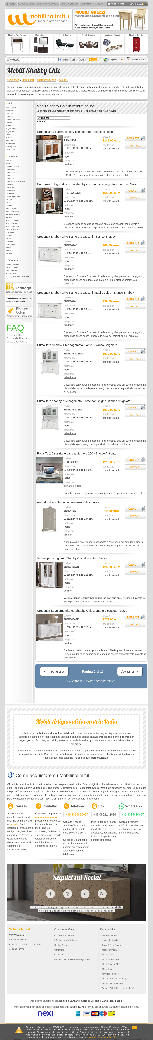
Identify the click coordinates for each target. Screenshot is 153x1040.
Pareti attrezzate (13, 214)
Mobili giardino (12, 211)
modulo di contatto (46, 817)
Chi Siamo (59, 954)
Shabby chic (11, 146)
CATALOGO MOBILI (26, 4)
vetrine (68, 590)
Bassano (9, 110)
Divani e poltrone (13, 196)
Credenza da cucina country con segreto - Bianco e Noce (75, 131)
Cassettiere (11, 169)
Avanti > (130, 671)
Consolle (9, 184)
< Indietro (54, 671)
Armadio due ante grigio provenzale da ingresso (69, 502)
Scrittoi (9, 235)
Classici (9, 113)
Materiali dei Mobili (110, 935)
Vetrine (9, 253)
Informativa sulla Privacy (65, 940)
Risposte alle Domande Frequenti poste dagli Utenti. (18, 338)
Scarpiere (10, 232)
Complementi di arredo (15, 181)
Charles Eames (12, 264)
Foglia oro (10, 131)
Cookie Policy (60, 945)
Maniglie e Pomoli (110, 974)
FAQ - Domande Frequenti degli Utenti (72, 959)
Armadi (9, 160)
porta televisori (72, 486)
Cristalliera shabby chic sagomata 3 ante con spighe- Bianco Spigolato (83, 401)
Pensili (9, 217)
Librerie (9, 205)
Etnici (8, 125)
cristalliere (70, 377)
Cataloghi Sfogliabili (111, 940)
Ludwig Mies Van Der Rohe (17, 276)
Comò (8, 175)
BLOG (100, 4)
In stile (9, 137)
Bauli (8, 163)
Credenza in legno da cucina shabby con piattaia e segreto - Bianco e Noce (87, 184)
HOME (12, 4)
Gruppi (9, 199)
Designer (84, 60)
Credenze (10, 187)
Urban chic (10, 149)
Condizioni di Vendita (64, 935)
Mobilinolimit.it (19, 929)
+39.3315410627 (77, 814)
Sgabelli (9, 241)
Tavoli (8, 247)
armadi (68, 534)
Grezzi (8, 134)
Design (9, 122)
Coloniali (9, 116)
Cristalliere (10, 190)
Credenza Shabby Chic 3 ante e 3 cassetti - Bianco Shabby (76, 236)
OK (134, 1027)
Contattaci (59, 950)
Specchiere (10, 244)
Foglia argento (12, 128)
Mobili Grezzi (108, 954)
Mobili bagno (11, 208)
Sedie (8, 238)
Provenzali (10, 143)
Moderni (9, 140)
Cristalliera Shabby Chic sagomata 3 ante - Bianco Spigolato (77, 345)
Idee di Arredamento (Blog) (114, 978)
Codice (74, 60)
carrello (14, 824)
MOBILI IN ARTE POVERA (48, 4)
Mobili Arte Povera (110, 959)
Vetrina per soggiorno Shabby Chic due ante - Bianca (72, 558)
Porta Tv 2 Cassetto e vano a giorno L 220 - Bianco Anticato (76, 453)
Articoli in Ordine (116, 4)
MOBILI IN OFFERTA (69, 4)
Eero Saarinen (12, 267)
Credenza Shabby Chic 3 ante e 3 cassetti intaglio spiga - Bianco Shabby (85, 292)
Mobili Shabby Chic (111, 964)
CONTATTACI (86, 4)
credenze (69, 164)
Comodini (10, 178)
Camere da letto (12, 166)
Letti (8, 202)
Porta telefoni (11, 223)
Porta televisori (12, 226)
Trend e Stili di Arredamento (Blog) (118, 988)
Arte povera (11, 107)
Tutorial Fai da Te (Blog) (113, 983)
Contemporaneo (13, 119)
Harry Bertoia (11, 270)
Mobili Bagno (108, 969)
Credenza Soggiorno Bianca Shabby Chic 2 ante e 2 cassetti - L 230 (82, 610)
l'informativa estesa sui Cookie (102, 1037)
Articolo (65, 60)
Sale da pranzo (12, 229)
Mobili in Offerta (109, 950)
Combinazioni (12, 172)
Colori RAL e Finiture (111, 945)
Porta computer (12, 220)
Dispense (10, 193)
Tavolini (9, 250)
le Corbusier (11, 273)
